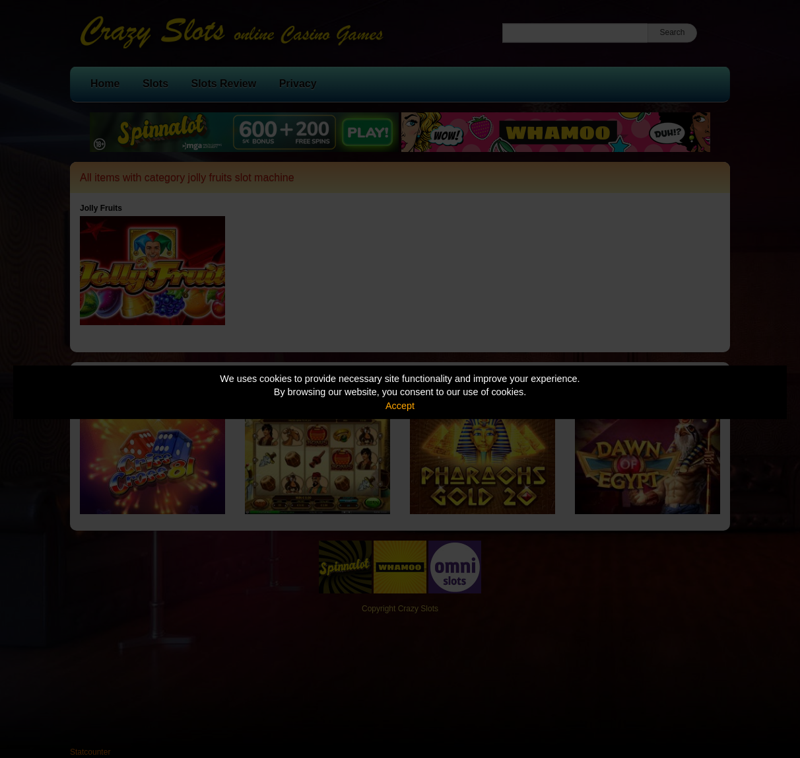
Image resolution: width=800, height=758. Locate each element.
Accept (400, 405)
